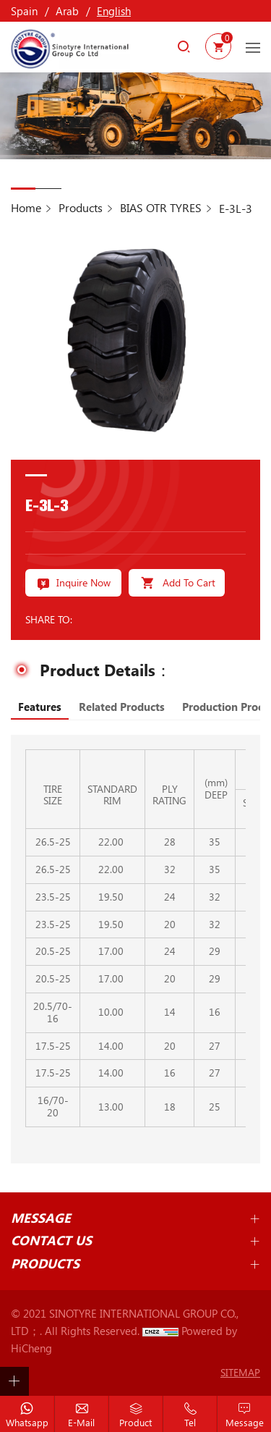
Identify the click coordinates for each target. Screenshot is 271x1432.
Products (81, 207)
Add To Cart (189, 582)
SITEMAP (240, 1372)
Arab (67, 11)
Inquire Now (83, 582)
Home (26, 207)
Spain (24, 11)
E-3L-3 (235, 208)
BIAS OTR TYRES (161, 207)
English (114, 11)
